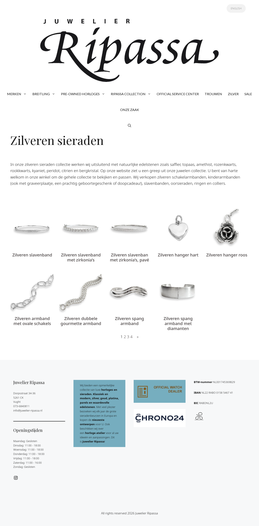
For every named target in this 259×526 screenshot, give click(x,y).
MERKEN (18, 94)
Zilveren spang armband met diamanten (178, 323)
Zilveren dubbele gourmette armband (81, 321)
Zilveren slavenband (32, 255)
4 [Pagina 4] (131, 336)
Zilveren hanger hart (178, 255)
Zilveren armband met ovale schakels (32, 321)
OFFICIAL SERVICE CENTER (178, 94)
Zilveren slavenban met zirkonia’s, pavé (129, 257)
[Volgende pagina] (136, 337)
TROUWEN (213, 94)
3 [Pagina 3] (128, 336)
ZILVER (233, 94)
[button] (129, 125)
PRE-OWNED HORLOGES (84, 94)
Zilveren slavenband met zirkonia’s (81, 257)
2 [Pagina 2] (125, 336)
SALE (248, 94)
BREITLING (45, 94)
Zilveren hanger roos (226, 255)
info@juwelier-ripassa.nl (27, 410)
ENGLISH (236, 8)
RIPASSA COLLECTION (132, 94)
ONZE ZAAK (129, 110)
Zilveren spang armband (129, 321)
